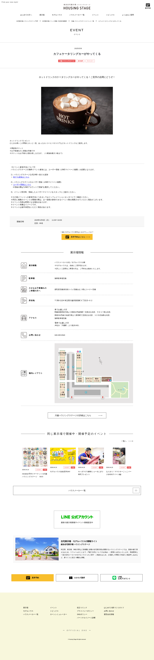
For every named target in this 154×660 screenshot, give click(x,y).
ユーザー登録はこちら (22, 185)
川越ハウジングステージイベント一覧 (82, 21)
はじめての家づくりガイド (114, 608)
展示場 (41, 15)
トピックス (110, 15)
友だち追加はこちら (21, 177)
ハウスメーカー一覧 (77, 15)
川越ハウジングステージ (66, 61)
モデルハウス (57, 15)
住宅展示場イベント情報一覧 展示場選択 (54, 21)
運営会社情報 (109, 615)
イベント (95, 15)
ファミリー (90, 61)
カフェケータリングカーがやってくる (109, 21)
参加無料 (80, 61)
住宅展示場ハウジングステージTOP (27, 21)
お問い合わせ (109, 612)
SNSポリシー (82, 615)
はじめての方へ (26, 15)
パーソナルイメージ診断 (86, 618)
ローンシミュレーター (58, 615)
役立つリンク (82, 608)
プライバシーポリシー (85, 612)
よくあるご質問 (128, 15)
